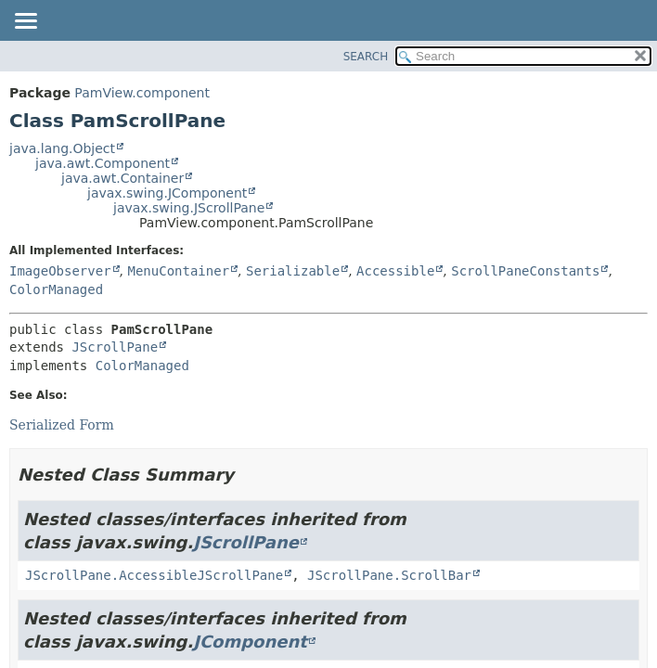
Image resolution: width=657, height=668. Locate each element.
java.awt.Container (122, 178)
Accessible (395, 270)
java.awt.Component (102, 163)
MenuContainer (178, 270)
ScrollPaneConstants (525, 270)
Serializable (293, 270)
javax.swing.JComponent (167, 193)
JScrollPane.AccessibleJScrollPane (154, 575)
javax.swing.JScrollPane (188, 207)
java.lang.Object (62, 148)
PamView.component (142, 92)
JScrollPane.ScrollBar (389, 575)
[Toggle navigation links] (25, 22)
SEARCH (366, 56)
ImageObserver (60, 270)
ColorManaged (56, 289)
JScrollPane (114, 347)
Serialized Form (61, 425)
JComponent (250, 641)
